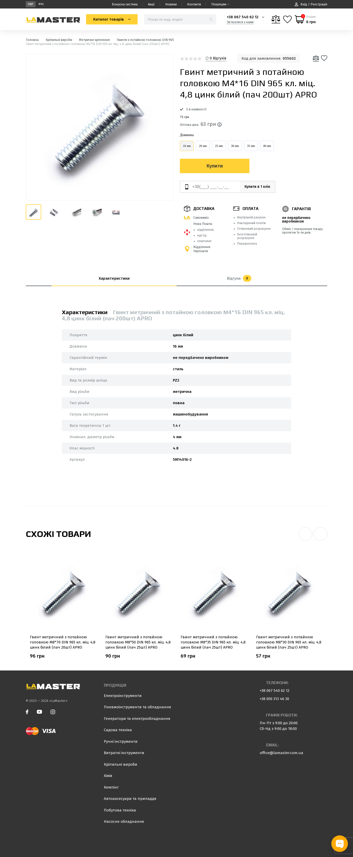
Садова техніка (118, 730)
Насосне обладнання (124, 821)
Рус (41, 4)
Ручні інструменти (121, 741)
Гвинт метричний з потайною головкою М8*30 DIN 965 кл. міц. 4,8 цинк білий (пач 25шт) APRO (288, 642)
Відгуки (239, 278)
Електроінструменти (123, 695)
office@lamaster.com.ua (281, 752)
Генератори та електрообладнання (137, 718)
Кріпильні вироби (120, 764)
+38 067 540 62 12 (242, 17)
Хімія (108, 775)
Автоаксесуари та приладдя (130, 798)
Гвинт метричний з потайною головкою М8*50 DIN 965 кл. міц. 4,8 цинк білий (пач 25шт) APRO (138, 642)
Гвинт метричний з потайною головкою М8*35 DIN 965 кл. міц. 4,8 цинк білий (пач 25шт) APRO (213, 642)
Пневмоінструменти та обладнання (137, 707)
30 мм (235, 146)
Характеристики (114, 278)
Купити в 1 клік (254, 186)
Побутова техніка (120, 810)
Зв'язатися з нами (240, 22)
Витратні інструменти (124, 752)
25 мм (219, 146)
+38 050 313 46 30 (274, 698)
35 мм (251, 146)
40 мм (267, 146)
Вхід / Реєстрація (311, 4)
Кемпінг (111, 787)
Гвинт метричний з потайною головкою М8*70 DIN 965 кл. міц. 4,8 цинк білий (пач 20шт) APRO (62, 642)
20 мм (203, 146)
